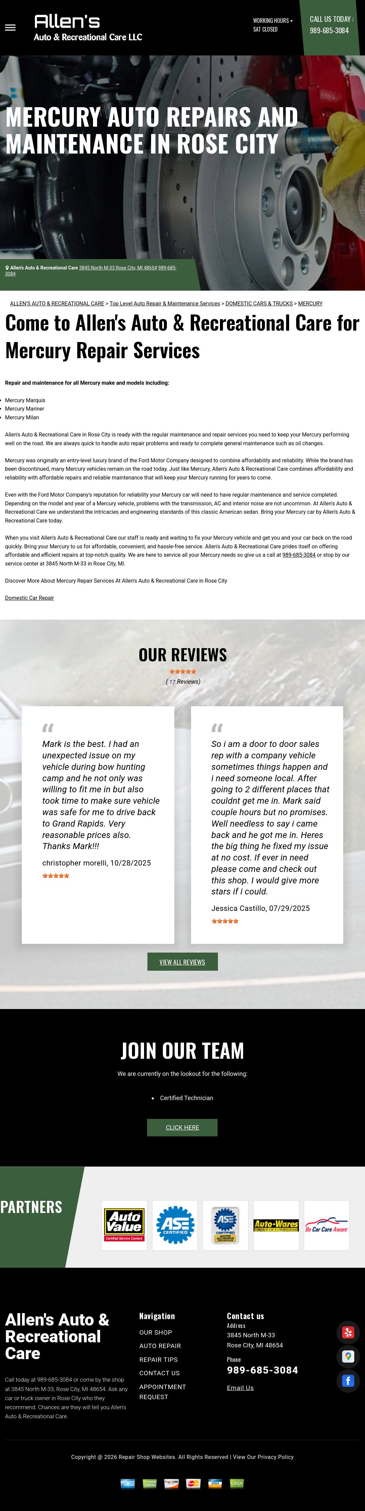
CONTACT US (159, 1373)
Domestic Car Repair (29, 598)
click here (182, 1127)
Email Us (240, 1388)
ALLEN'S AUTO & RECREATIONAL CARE (57, 303)
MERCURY (310, 303)
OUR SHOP (155, 1332)
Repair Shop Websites (147, 1457)
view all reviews (182, 961)
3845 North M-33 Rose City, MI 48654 (118, 267)
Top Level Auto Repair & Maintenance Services (164, 303)
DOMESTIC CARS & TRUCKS (259, 303)
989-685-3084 (329, 30)
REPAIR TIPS (158, 1359)
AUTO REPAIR (160, 1346)
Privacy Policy (276, 1457)
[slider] (182, 671)
